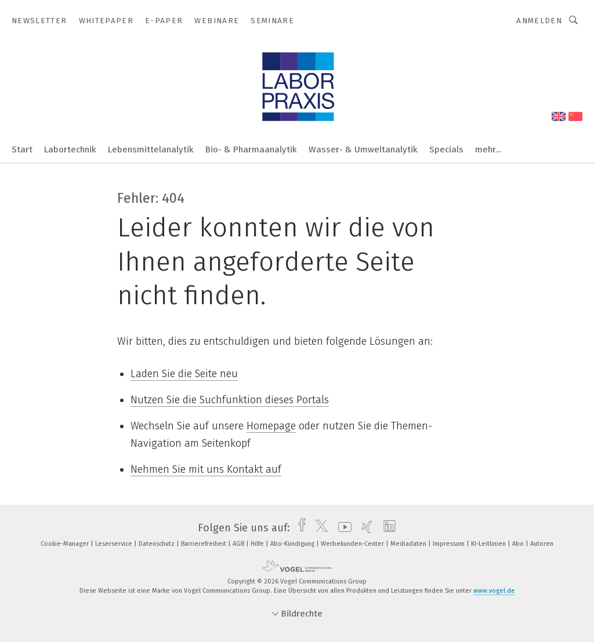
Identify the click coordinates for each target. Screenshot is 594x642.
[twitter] (318, 527)
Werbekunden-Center (353, 544)
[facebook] (299, 527)
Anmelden (539, 20)
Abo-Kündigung (293, 544)
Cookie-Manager (65, 544)
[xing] (364, 527)
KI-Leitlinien (489, 544)
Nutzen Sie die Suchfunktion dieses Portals (230, 399)
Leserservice (114, 544)
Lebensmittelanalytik (151, 149)
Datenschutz (157, 544)
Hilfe (258, 544)
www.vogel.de (494, 590)
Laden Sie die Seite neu (184, 373)
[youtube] (342, 527)
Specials (446, 149)
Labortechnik (70, 149)
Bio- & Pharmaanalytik (251, 149)
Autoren (541, 544)
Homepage (271, 426)
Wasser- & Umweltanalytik (363, 149)
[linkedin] (386, 527)
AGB (239, 544)
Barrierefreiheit (204, 544)
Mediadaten (409, 544)
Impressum (449, 544)
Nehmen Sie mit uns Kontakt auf (206, 469)
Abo (519, 544)
